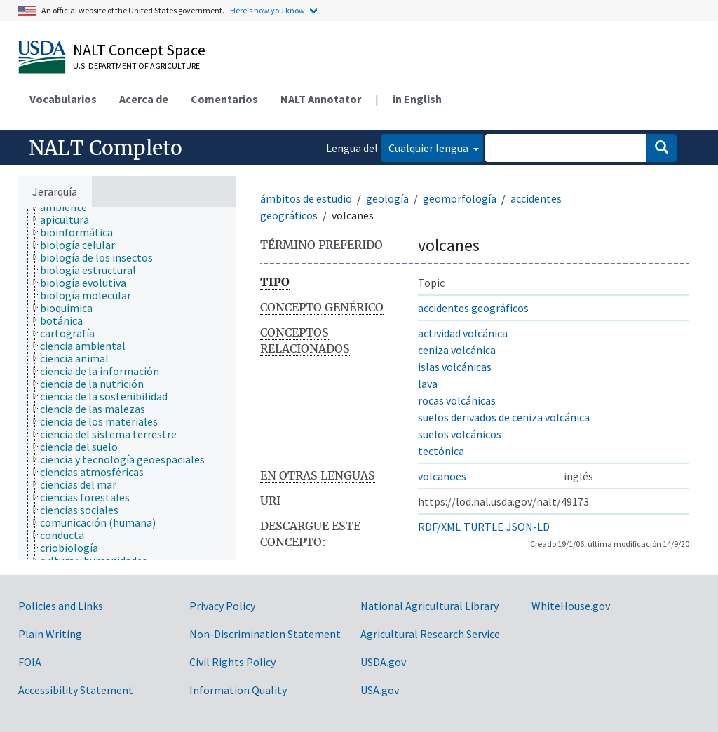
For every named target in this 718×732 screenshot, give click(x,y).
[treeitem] (69, 207)
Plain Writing (50, 634)
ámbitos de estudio (306, 198)
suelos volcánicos (459, 434)
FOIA (29, 662)
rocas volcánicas (457, 400)
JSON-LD (528, 527)
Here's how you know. (268, 10)
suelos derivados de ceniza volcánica (504, 417)
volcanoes (442, 476)
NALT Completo (105, 148)
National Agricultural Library (429, 606)
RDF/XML (439, 527)
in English (417, 99)
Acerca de (143, 99)
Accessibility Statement (75, 690)
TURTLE (483, 527)
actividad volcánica (463, 333)
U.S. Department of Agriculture (136, 65)
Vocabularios (63, 99)
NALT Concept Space (139, 50)
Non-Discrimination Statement (265, 634)
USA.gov (379, 690)
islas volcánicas (455, 367)
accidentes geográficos (473, 308)
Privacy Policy (222, 606)
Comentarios (224, 99)
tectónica (441, 451)
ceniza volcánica (457, 350)
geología (387, 198)
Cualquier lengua (429, 148)
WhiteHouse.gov (570, 606)
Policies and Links (60, 606)
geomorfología (459, 198)
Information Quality (238, 690)
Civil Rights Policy (232, 662)
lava (428, 384)
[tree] (127, 383)
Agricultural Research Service (430, 634)
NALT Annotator (320, 99)
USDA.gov (383, 662)
